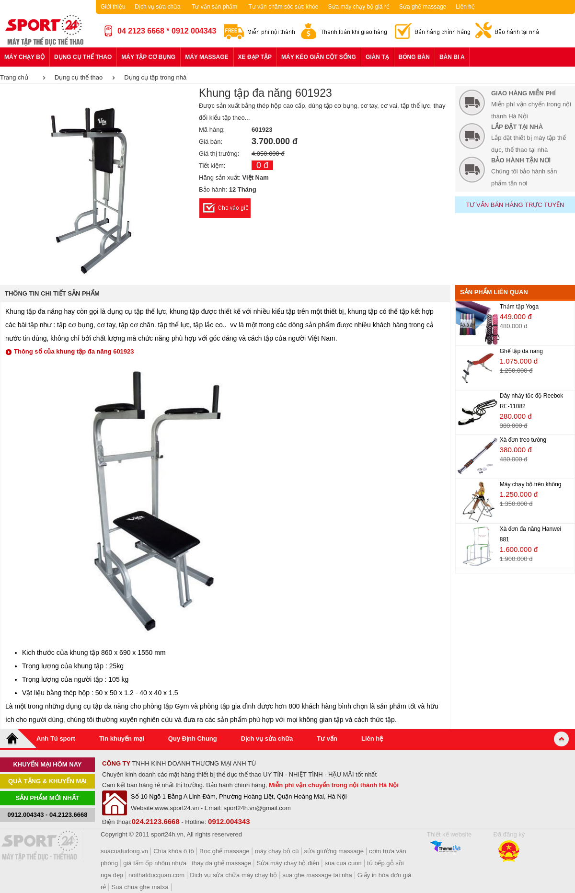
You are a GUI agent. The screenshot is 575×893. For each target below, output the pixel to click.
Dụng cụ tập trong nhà (155, 77)
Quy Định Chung (192, 738)
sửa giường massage (334, 851)
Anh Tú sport (55, 738)
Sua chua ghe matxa (140, 887)
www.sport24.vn (177, 808)
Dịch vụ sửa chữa (157, 6)
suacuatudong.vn (124, 851)
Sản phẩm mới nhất (48, 797)
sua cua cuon (342, 863)
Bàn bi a (452, 57)
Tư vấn (327, 738)
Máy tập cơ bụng (148, 57)
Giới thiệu (113, 6)
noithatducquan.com (156, 875)
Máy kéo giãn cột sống (318, 57)
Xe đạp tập (255, 57)
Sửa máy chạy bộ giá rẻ (359, 6)
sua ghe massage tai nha (317, 875)
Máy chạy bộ (24, 57)
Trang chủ (14, 77)
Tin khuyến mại (121, 738)
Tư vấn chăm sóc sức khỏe (283, 6)
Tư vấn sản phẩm (214, 6)
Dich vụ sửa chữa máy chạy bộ (233, 875)
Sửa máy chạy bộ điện (288, 863)
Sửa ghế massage (422, 6)
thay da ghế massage (221, 863)
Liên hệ (465, 6)
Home (18, 738)
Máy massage (206, 57)
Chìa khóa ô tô (173, 851)
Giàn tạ (377, 57)
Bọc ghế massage (224, 851)
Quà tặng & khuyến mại (47, 781)
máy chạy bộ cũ (277, 851)
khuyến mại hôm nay (47, 764)
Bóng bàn (414, 57)
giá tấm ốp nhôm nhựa (154, 863)
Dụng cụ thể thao (83, 57)
